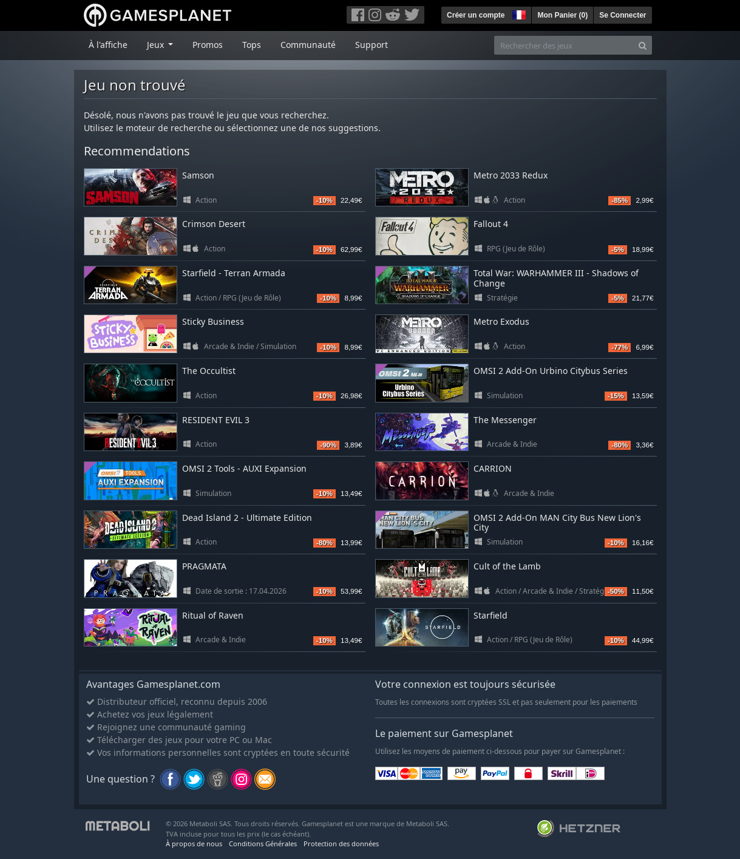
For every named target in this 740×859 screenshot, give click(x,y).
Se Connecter (622, 15)
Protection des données (341, 843)
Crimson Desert (213, 223)
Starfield (490, 615)
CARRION (493, 468)
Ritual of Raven (212, 615)
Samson (198, 175)
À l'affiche (108, 44)
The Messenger (505, 420)
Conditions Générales (263, 843)
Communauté (308, 44)
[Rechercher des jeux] (564, 45)
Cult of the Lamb (507, 566)
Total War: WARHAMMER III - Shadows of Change (556, 278)
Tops (251, 44)
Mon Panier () (562, 15)
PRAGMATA (204, 566)
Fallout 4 (491, 223)
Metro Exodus (501, 321)
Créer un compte (475, 15)
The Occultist (209, 370)
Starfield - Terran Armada (233, 273)
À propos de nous (194, 843)
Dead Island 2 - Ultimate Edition (247, 517)
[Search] (642, 45)
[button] (518, 13)
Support (371, 44)
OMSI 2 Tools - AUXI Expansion (244, 468)
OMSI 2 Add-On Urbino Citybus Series (551, 370)
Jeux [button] (156, 44)
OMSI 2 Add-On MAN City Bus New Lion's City (557, 523)
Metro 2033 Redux (511, 175)
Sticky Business (213, 321)
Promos (207, 44)
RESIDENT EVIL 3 (215, 420)
